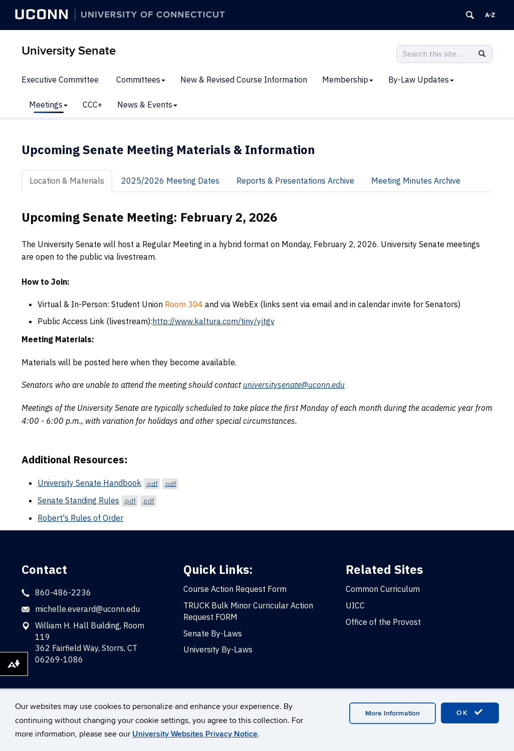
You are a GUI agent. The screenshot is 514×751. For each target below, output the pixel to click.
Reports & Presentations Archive (295, 181)
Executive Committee (60, 80)
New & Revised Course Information (243, 80)
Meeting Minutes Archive (415, 181)
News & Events (147, 105)
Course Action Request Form (235, 589)
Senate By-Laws (212, 633)
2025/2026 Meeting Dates (170, 181)
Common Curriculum (383, 589)
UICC (355, 605)
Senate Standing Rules (97, 500)
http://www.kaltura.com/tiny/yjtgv (213, 321)
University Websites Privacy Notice (195, 734)
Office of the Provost (383, 622)
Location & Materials (67, 181)
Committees (140, 80)
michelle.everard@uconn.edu (87, 609)
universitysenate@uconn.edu (294, 385)
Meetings (48, 105)
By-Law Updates (421, 80)
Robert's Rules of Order (80, 518)
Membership (347, 80)
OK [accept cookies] (469, 712)
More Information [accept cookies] (392, 713)
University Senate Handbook (108, 483)
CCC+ (92, 105)
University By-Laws (217, 649)
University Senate (69, 51)
